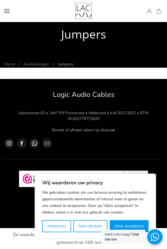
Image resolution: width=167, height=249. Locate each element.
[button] (7, 11)
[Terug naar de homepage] (83, 11)
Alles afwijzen (90, 226)
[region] (95, 206)
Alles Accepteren (129, 226)
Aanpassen (56, 226)
